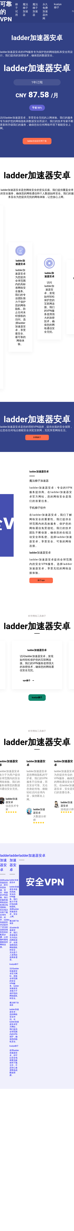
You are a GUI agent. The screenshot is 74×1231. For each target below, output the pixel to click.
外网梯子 (37, 437)
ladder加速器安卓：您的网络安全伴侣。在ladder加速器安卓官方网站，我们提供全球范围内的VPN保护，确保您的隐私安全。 (14, 1025)
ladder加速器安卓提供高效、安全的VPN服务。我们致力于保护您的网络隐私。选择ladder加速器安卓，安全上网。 (14, 902)
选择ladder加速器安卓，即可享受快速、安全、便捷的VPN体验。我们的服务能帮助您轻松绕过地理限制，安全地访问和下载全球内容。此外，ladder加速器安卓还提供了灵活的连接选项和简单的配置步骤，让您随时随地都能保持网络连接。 (4, 913)
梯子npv (41, 580)
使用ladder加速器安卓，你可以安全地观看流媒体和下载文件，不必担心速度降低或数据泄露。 (14, 1062)
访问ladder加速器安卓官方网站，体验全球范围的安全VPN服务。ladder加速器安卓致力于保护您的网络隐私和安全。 (14, 983)
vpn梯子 (28, 680)
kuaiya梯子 (37, 697)
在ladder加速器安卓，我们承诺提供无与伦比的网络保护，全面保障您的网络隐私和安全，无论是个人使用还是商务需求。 (14, 943)
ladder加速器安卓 (14, 881)
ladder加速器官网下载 (37, 141)
